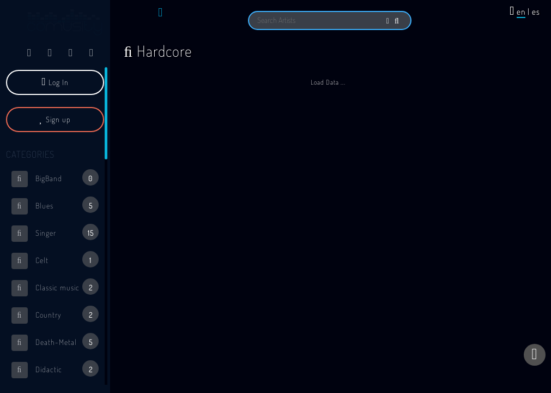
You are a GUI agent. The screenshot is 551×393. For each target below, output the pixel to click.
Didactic (55, 369)
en (521, 11)
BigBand (55, 178)
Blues (55, 205)
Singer (55, 233)
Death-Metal (55, 342)
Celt (55, 260)
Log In (55, 82)
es (536, 11)
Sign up (55, 119)
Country (55, 315)
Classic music (55, 287)
